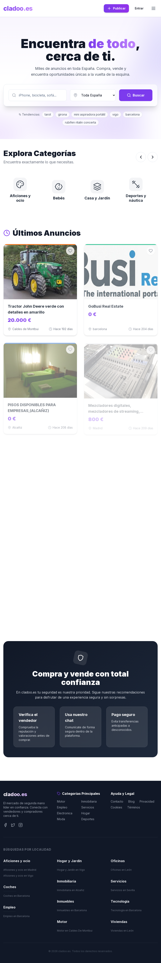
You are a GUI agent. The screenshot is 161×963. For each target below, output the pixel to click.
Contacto (117, 801)
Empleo (62, 807)
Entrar (139, 8)
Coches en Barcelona (16, 895)
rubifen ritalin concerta (80, 122)
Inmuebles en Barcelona (72, 910)
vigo (115, 114)
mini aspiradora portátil (89, 114)
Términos (133, 807)
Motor (61, 801)
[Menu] (153, 8)
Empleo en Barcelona (16, 916)
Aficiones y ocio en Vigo (18, 875)
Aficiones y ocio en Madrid (19, 869)
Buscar (136, 95)
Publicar (116, 8)
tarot (48, 114)
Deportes (87, 819)
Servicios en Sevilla (123, 890)
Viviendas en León (122, 930)
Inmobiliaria (89, 801)
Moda (61, 819)
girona (62, 114)
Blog (131, 801)
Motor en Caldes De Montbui (74, 930)
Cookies (116, 807)
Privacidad (147, 801)
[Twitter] (13, 825)
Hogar (85, 813)
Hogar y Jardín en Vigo (71, 869)
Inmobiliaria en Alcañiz (70, 890)
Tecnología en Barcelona (126, 910)
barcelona (133, 114)
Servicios (87, 807)
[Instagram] (20, 825)
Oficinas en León (121, 869)
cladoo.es (17, 8)
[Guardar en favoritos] (70, 251)
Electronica (64, 813)
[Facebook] (5, 825)
